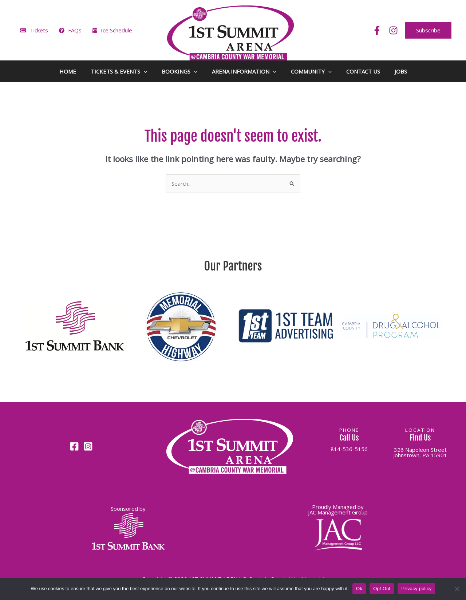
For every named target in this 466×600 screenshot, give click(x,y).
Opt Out (381, 588)
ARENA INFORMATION (244, 71)
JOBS (401, 71)
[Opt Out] (457, 588)
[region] (233, 329)
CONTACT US (363, 71)
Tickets (34, 30)
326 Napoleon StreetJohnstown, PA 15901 (420, 452)
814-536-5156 (349, 449)
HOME (67, 71)
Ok (359, 588)
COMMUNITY (311, 71)
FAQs (70, 30)
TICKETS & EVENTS (119, 71)
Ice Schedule (112, 30)
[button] (428, 30)
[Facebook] (377, 30)
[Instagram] (393, 30)
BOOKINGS (179, 71)
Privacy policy (416, 588)
